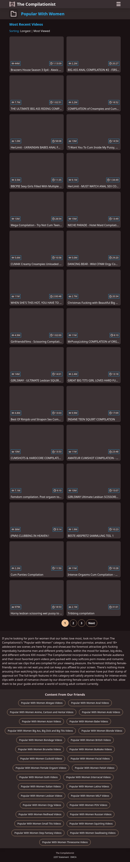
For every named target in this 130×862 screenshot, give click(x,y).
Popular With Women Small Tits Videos (39, 823)
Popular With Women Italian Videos (41, 786)
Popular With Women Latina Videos (89, 786)
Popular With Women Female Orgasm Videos (41, 767)
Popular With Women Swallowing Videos (93, 832)
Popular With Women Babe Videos (89, 721)
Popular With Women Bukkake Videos (91, 749)
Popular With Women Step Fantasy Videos (37, 832)
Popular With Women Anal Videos (90, 702)
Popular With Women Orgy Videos (42, 805)
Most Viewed (41, 31)
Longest (25, 31)
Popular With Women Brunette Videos (39, 749)
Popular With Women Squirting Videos (91, 823)
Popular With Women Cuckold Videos (41, 758)
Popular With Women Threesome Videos (65, 842)
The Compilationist (32, 4)
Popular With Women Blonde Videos (101, 730)
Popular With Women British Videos (91, 740)
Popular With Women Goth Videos (38, 777)
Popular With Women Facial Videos (90, 758)
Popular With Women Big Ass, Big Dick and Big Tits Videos (40, 730)
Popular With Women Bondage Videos (40, 740)
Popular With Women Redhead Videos (40, 814)
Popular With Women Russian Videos (90, 814)
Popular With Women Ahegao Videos (42, 702)
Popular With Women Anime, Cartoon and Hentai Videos (41, 712)
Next (91, 623)
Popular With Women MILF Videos (90, 795)
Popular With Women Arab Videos (101, 712)
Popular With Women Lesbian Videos (41, 795)
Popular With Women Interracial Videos (88, 777)
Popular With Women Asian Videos (41, 721)
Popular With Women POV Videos (88, 805)
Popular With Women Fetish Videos (94, 767)
